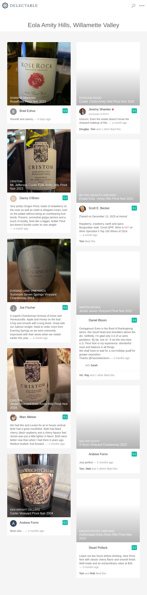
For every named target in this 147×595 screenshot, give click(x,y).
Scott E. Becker (99, 208)
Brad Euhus (28, 110)
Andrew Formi (29, 522)
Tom (92, 129)
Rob (92, 573)
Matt (88, 468)
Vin (81, 375)
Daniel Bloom (98, 320)
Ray (87, 375)
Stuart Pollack (98, 547)
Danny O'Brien (29, 198)
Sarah (94, 365)
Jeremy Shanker (100, 109)
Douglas (84, 129)
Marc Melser (28, 417)
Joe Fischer (27, 307)
